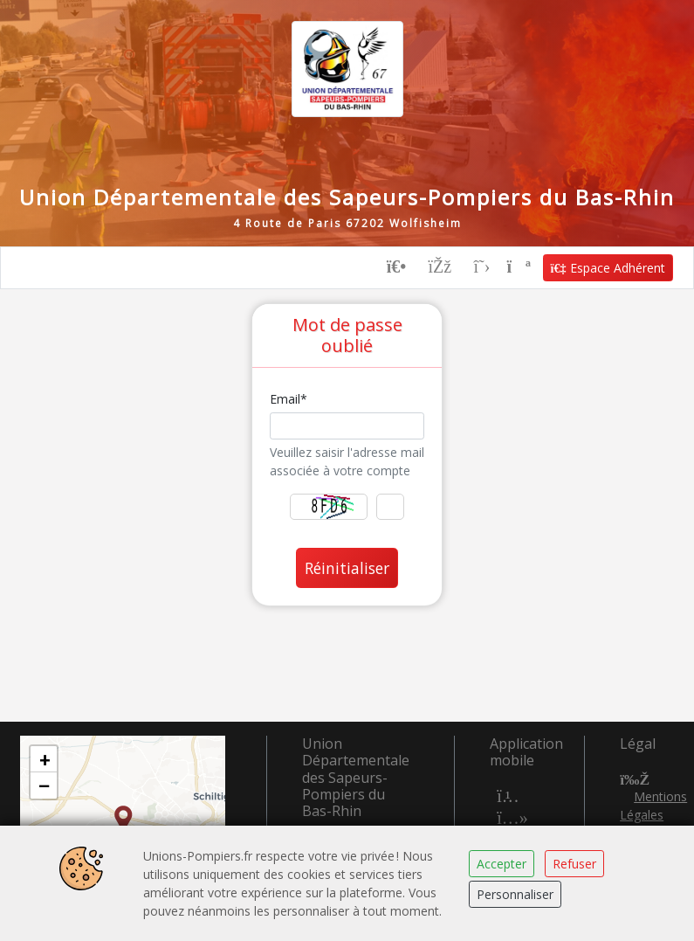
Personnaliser (515, 894)
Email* (288, 399)
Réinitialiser (347, 567)
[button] (123, 819)
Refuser (574, 863)
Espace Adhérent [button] (608, 267)
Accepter (501, 863)
